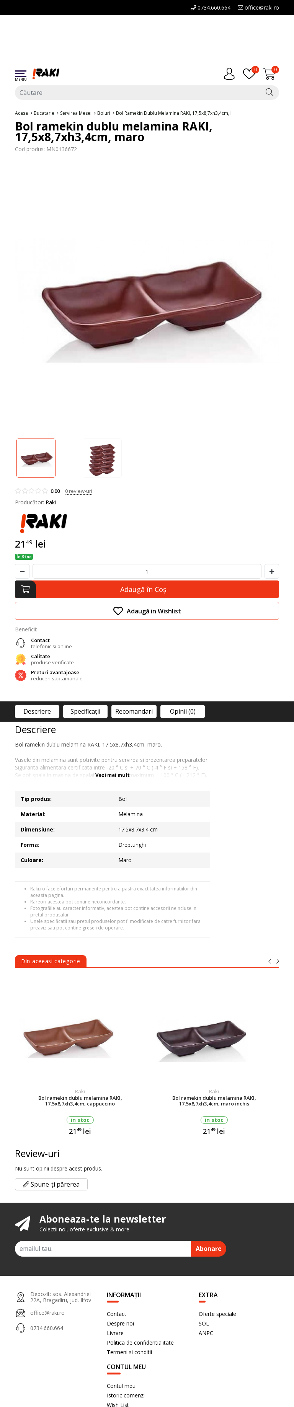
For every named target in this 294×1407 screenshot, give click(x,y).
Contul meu (121, 1385)
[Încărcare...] (271, 74)
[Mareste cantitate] (272, 571)
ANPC (206, 1333)
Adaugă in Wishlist (147, 611)
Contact (116, 1313)
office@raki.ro (258, 7)
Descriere (37, 711)
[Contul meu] (231, 74)
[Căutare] (269, 92)
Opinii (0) (183, 711)
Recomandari (134, 711)
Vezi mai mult (112, 774)
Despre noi (120, 1323)
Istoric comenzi (126, 1395)
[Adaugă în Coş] (147, 589)
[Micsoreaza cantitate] (22, 571)
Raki (51, 502)
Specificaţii (85, 711)
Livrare (115, 1333)
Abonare (209, 1248)
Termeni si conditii (129, 1352)
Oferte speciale (217, 1313)
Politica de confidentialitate (140, 1342)
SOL (204, 1323)
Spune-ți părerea (51, 1184)
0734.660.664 (210, 7)
